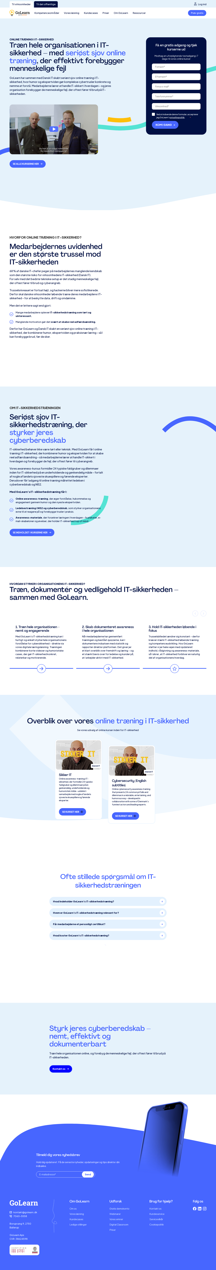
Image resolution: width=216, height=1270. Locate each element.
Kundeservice (156, 1213)
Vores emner (116, 1219)
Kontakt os (155, 1208)
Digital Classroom (118, 1224)
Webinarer (115, 1213)
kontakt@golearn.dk (25, 1212)
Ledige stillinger (78, 1224)
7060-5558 (20, 1216)
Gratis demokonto (119, 1208)
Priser (112, 1229)
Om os (73, 1208)
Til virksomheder (21, 4)
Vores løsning (77, 1213)
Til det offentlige (46, 4)
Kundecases (76, 1219)
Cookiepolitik (156, 1224)
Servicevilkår (156, 1219)
